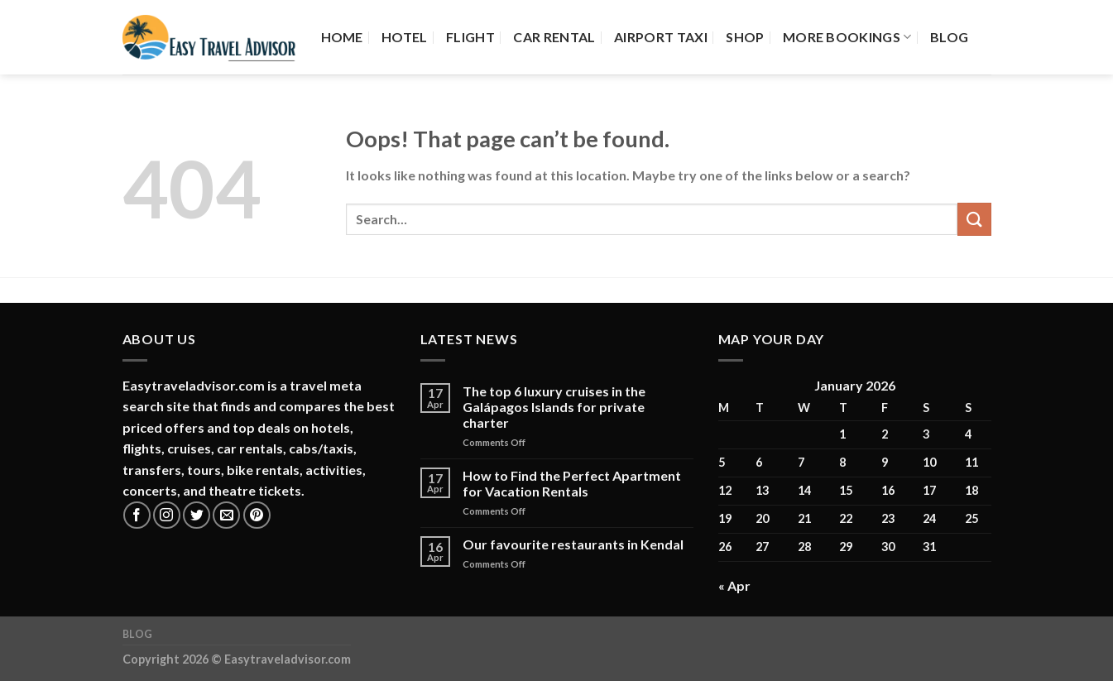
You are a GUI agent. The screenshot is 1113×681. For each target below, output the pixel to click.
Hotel (404, 37)
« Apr (734, 585)
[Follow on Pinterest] (257, 515)
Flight (470, 37)
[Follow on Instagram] (166, 515)
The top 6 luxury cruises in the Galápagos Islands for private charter (554, 406)
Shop (745, 37)
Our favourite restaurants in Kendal (573, 544)
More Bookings (847, 37)
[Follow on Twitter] (196, 515)
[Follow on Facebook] (137, 515)
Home (342, 37)
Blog (949, 37)
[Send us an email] (226, 515)
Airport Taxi (661, 37)
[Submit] (974, 219)
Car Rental (554, 37)
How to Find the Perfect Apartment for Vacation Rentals (572, 483)
